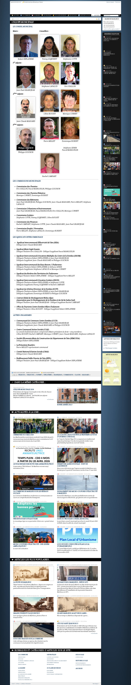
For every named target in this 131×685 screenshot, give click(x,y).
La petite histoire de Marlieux (36, 565)
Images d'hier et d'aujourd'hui (26, 613)
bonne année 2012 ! (64, 405)
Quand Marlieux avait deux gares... (72, 613)
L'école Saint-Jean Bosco (67, 623)
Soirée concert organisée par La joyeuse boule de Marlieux (112, 280)
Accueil (16, 15)
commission (68, 375)
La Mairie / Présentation (27, 19)
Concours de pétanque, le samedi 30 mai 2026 (112, 109)
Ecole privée (76, 621)
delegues (30, 375)
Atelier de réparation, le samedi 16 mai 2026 (111, 213)
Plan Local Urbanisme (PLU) (75, 527)
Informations (50, 664)
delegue (21, 375)
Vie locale (71, 417)
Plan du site (117, 2)
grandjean (57, 375)
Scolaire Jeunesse (60, 15)
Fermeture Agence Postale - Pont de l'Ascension (112, 249)
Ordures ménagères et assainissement (57, 660)
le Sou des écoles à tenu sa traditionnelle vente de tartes (112, 295)
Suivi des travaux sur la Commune (28, 639)
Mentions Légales (110, 2)
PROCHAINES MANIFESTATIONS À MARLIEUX (112, 58)
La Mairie (37, 15)
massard (85, 375)
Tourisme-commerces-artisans (26, 660)
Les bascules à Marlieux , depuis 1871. (72, 582)
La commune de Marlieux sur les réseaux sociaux (112, 328)
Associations (50, 659)
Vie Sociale (73, 15)
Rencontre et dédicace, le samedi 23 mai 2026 (112, 178)
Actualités (27, 417)
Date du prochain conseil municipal (73, 519)
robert (39, 375)
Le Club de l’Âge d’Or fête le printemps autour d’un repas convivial (112, 163)
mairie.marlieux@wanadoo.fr (112, 29)
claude (77, 375)
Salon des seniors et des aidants (112, 90)
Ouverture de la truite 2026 (111, 271)
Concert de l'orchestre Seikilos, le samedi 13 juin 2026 (112, 43)
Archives (97, 15)
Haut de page (95, 683)
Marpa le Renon (22, 664)
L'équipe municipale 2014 (23, 390)
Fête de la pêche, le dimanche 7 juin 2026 (110, 68)
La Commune (26, 15)
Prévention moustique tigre (25, 519)
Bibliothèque (21, 676)
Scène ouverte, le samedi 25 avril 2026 (112, 314)
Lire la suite (50, 399)
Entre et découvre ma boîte (112, 235)
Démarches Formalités (24, 677)
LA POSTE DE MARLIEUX (22, 582)
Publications (70, 501)
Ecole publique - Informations (54, 674)
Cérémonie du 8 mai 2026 (23, 435)
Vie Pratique (47, 15)
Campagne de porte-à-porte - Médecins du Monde (111, 100)
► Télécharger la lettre (110, 348)
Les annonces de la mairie (74, 446)
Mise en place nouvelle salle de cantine (111, 305)
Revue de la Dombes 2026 (112, 262)
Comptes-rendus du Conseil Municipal (112, 77)
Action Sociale (79, 657)
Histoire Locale (85, 15)
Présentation (21, 657)
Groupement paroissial (53, 662)
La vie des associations (53, 657)
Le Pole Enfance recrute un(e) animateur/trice (33, 464)
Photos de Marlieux (32, 596)
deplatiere (48, 375)
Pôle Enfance (32, 446)
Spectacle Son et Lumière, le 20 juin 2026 (112, 222)
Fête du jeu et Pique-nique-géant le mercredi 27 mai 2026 (112, 123)
